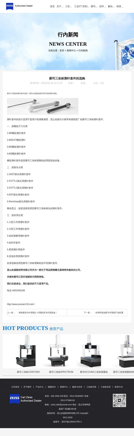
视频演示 (52, 387)
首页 (62, 50)
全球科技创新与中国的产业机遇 (109, 312)
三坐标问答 (91, 387)
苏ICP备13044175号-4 (72, 422)
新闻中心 (71, 50)
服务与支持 (77, 387)
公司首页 (15, 387)
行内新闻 (83, 50)
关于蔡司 (27, 387)
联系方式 (119, 387)
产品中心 (40, 387)
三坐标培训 (106, 387)
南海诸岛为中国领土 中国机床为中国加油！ (38, 312)
